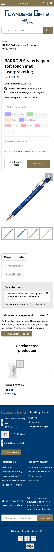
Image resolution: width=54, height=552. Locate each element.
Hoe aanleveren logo (11, 484)
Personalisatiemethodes (13, 480)
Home (4, 41)
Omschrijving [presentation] (14, 266)
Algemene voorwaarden (40, 467)
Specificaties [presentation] (14, 274)
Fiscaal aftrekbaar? (10, 475)
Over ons (32, 417)
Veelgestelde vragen (38, 426)
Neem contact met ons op (17, 333)
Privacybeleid (34, 475)
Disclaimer (33, 480)
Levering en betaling (11, 471)
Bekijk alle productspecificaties (20, 97)
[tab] (14, 257)
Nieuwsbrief (34, 422)
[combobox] (22, 30)
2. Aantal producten (16, 141)
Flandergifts (24, 3)
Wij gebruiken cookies (39, 471)
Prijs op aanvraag (10, 391)
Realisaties (6, 467)
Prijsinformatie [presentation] (14, 257)
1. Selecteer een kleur (17, 107)
